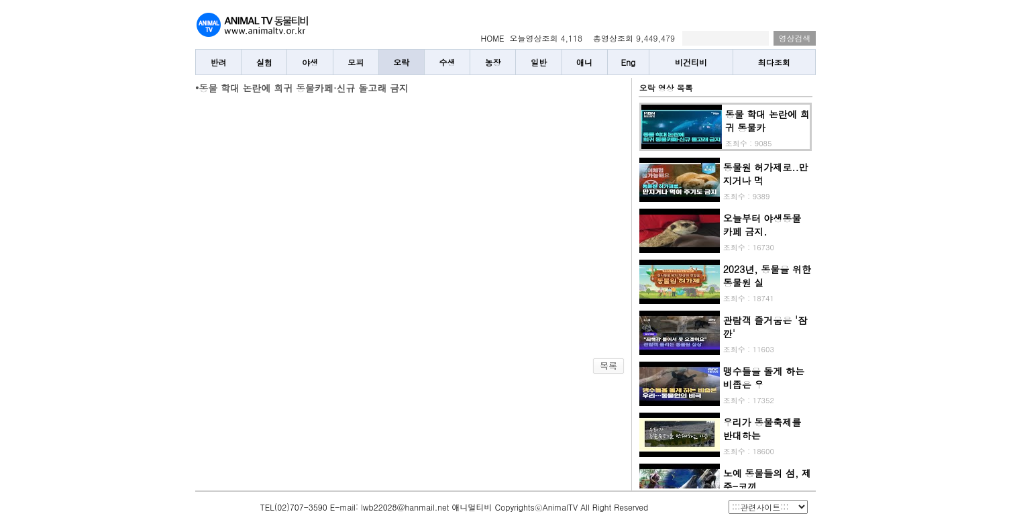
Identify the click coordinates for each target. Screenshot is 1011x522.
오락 (401, 62)
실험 (264, 62)
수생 (447, 62)
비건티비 (691, 62)
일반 (539, 62)
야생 (310, 62)
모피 (356, 62)
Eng (628, 62)
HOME (492, 38)
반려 (219, 62)
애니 (584, 62)
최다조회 (774, 62)
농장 (493, 62)
